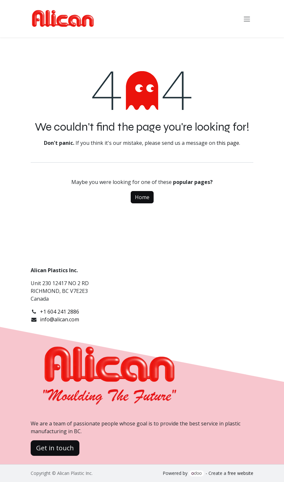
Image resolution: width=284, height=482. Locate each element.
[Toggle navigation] (246, 19)
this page (228, 142)
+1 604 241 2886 (59, 311)
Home (142, 197)
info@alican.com (59, 319)
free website (240, 473)
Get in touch (55, 448)
